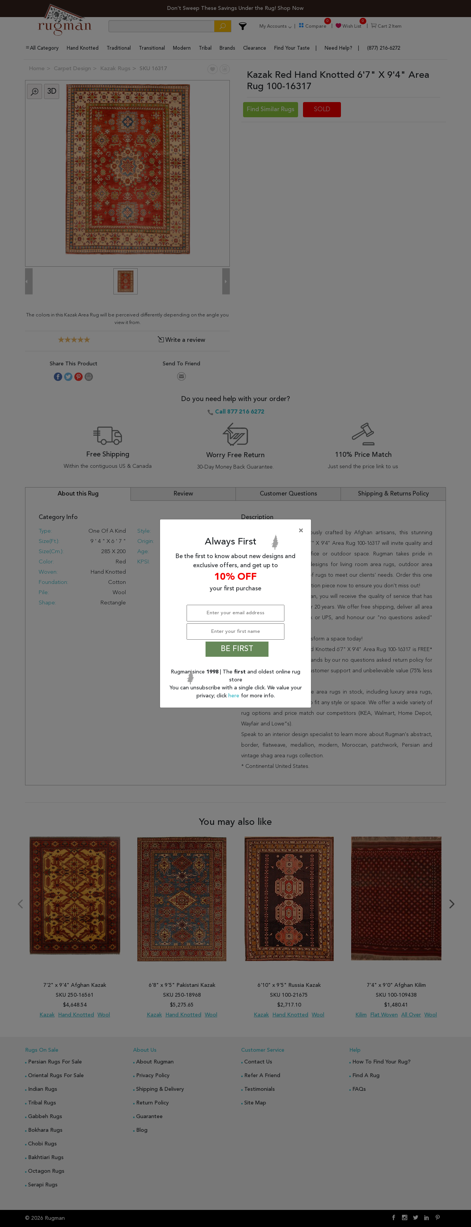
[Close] (237, 531)
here (234, 695)
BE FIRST (237, 649)
